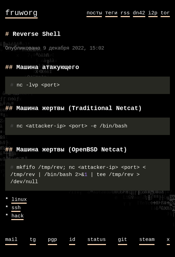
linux (19, 200)
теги (111, 13)
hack (17, 216)
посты (94, 13)
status (97, 239)
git (122, 239)
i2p (153, 13)
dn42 (139, 13)
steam (146, 239)
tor (165, 13)
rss (125, 13)
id (72, 239)
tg (33, 239)
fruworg (21, 13)
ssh (16, 208)
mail (11, 239)
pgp (52, 239)
